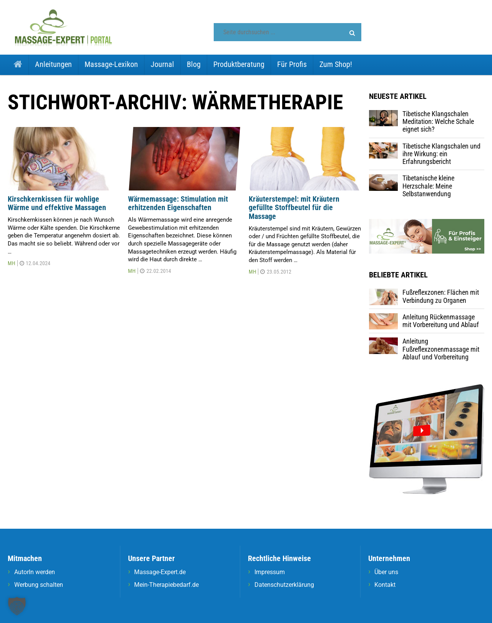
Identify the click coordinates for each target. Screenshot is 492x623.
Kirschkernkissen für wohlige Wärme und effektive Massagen (57, 203)
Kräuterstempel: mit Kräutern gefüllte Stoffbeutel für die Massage (294, 207)
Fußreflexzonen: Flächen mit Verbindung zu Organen (440, 296)
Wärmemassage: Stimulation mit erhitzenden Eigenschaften (178, 203)
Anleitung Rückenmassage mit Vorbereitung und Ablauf (440, 321)
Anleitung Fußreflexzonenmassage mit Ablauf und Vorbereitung (440, 349)
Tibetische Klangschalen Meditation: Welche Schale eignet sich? (438, 122)
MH (11, 263)
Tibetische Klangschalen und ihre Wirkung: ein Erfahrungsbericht (441, 154)
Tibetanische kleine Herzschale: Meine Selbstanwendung (428, 186)
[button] (352, 33)
